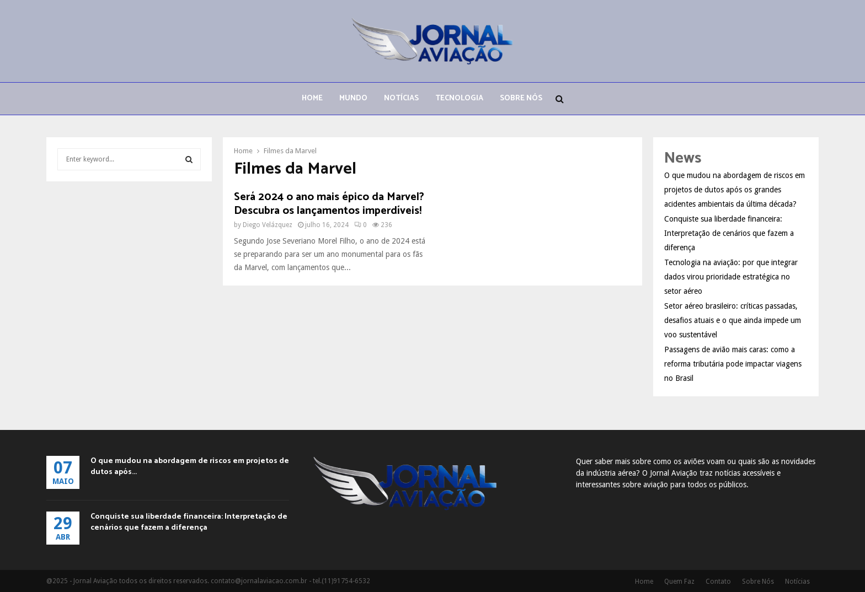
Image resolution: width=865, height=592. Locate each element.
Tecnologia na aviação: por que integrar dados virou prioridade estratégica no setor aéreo (731, 276)
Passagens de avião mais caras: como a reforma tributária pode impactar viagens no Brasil (733, 364)
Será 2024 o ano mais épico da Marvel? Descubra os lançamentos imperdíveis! (329, 204)
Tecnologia (459, 98)
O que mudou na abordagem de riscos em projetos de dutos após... (189, 466)
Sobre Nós (521, 98)
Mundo (353, 98)
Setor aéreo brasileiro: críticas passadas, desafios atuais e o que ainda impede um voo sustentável (732, 320)
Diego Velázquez (267, 225)
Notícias (401, 98)
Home (312, 98)
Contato (718, 581)
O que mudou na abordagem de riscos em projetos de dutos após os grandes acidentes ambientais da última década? (734, 189)
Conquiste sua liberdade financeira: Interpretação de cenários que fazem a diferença (729, 233)
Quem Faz (679, 581)
